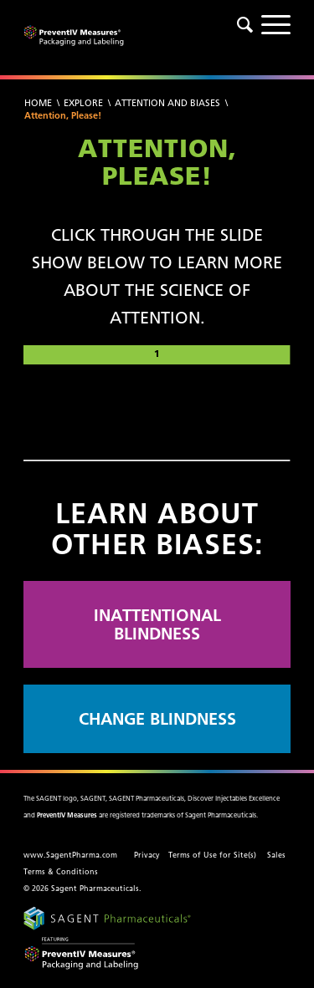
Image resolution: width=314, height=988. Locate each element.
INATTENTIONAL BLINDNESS (157, 624)
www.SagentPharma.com (70, 855)
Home (38, 103)
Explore (83, 103)
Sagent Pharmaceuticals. (96, 888)
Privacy (147, 855)
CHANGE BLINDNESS (157, 718)
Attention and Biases (167, 103)
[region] (157, 407)
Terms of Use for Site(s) (212, 855)
